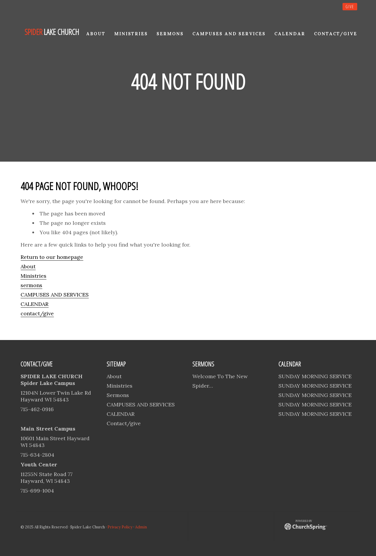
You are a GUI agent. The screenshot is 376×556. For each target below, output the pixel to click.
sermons (31, 285)
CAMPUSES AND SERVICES (55, 294)
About (28, 266)
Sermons (118, 395)
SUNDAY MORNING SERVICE (315, 376)
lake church (52, 32)
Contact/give (124, 423)
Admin (141, 527)
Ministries (33, 275)
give (349, 6)
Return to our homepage (52, 257)
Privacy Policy (120, 527)
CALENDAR (34, 304)
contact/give (37, 313)
